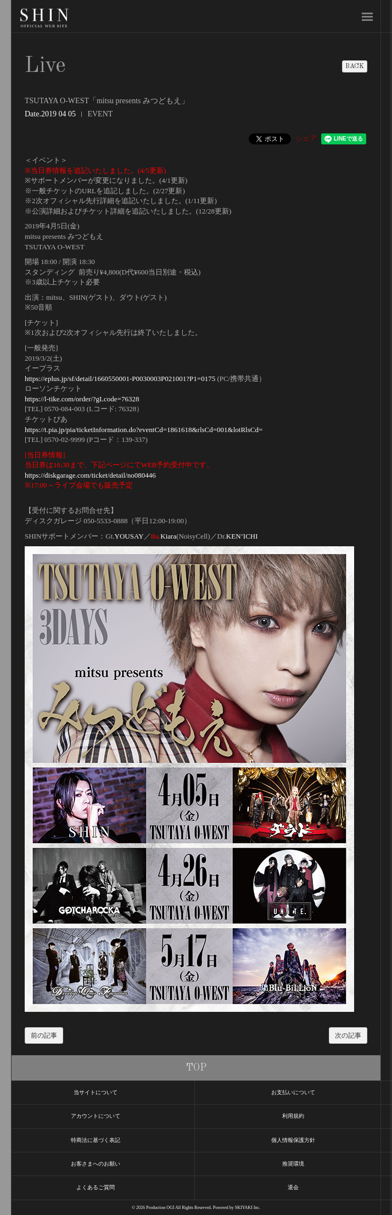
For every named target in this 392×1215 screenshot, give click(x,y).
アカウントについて (95, 1116)
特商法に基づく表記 (95, 1140)
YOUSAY (129, 536)
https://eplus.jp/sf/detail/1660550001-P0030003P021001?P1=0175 (120, 378)
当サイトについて (95, 1092)
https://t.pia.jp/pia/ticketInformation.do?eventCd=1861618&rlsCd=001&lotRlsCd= (143, 429)
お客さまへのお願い (95, 1164)
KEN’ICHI (242, 536)
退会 (293, 1187)
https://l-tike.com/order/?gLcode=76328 (82, 399)
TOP (196, 1068)
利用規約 (293, 1116)
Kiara (168, 536)
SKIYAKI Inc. (247, 1207)
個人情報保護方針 (293, 1140)
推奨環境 (293, 1164)
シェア (306, 138)
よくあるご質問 (95, 1187)
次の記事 (348, 1035)
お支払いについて (293, 1092)
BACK (354, 66)
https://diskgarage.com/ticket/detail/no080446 (90, 475)
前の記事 (44, 1035)
